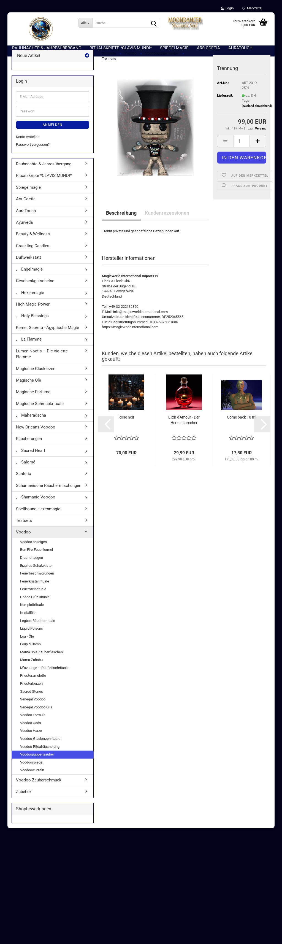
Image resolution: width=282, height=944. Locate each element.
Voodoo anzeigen (33, 547)
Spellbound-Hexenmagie (38, 514)
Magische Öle (28, 385)
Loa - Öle (27, 642)
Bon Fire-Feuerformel (36, 555)
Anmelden (53, 130)
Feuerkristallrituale (34, 587)
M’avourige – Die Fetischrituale (44, 673)
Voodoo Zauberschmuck (38, 785)
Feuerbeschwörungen (37, 579)
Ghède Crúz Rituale (35, 602)
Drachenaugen (31, 563)
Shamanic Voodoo (35, 502)
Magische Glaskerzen (35, 373)
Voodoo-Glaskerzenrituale (40, 744)
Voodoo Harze (31, 736)
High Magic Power (33, 309)
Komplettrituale (32, 610)
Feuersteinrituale (33, 594)
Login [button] (227, 8)
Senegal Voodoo (32, 705)
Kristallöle (28, 618)
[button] (225, 146)
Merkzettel (252, 8)
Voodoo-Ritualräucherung (39, 752)
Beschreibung (121, 218)
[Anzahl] (242, 146)
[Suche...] (85, 23)
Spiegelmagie (28, 192)
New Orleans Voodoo (35, 432)
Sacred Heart (30, 455)
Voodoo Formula (32, 720)
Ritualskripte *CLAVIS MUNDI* (44, 181)
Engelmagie (29, 274)
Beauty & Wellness (33, 239)
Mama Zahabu (31, 665)
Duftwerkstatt (28, 262)
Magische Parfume (33, 397)
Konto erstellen (27, 142)
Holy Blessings (32, 321)
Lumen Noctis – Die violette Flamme (42, 359)
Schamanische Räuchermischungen (48, 491)
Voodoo (23, 537)
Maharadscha (31, 420)
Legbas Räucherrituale (37, 626)
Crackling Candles (32, 251)
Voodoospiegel (31, 767)
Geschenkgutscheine (35, 286)
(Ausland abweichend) (257, 111)
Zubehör (23, 797)
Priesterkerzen (31, 689)
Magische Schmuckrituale (40, 409)
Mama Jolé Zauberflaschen (41, 658)
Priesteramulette (33, 681)
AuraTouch (26, 216)
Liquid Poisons (31, 634)
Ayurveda (24, 227)
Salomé (25, 467)
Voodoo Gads (30, 728)
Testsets (24, 526)
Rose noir (126, 422)
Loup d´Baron (30, 650)
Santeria (23, 479)
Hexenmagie (30, 297)
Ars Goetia (26, 204)
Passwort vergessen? (33, 150)
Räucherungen (29, 444)
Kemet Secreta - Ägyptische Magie (47, 333)
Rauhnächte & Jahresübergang (43, 169)
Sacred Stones (31, 697)
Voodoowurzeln (32, 775)
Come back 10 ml (241, 422)
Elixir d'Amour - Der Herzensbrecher (184, 425)
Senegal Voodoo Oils (36, 713)
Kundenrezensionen (167, 218)
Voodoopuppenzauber (37, 760)
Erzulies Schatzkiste (35, 571)
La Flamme (29, 344)
